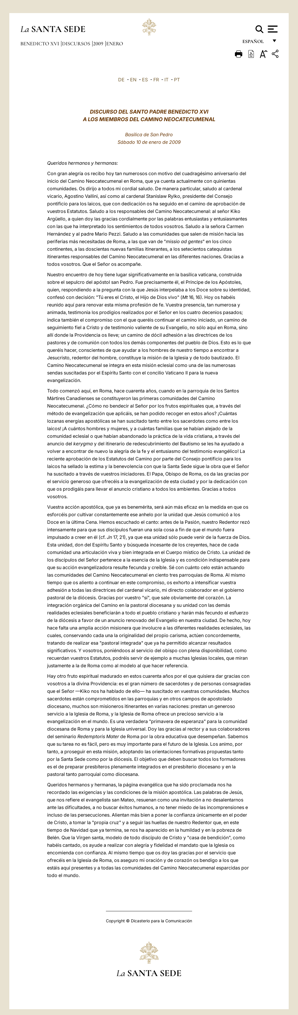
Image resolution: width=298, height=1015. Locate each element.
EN (133, 80)
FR (156, 80)
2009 (98, 43)
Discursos (76, 43)
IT (166, 80)
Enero (114, 43)
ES (145, 80)
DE (121, 80)
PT (177, 80)
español (255, 42)
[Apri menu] (272, 29)
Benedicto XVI (40, 43)
